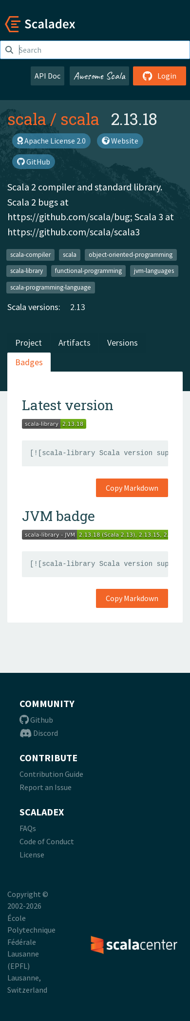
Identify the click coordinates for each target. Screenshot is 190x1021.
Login (159, 76)
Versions (122, 342)
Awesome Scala (99, 75)
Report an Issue (45, 787)
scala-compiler (30, 254)
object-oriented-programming (130, 254)
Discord (38, 733)
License (31, 854)
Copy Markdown (132, 488)
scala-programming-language (50, 287)
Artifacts (74, 342)
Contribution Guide (51, 774)
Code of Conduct (46, 841)
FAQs (27, 828)
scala (26, 118)
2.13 (77, 307)
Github (36, 720)
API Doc (47, 76)
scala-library (26, 271)
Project (28, 342)
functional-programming (88, 271)
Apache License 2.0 (51, 141)
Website (120, 141)
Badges (29, 362)
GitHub (33, 162)
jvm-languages (154, 271)
